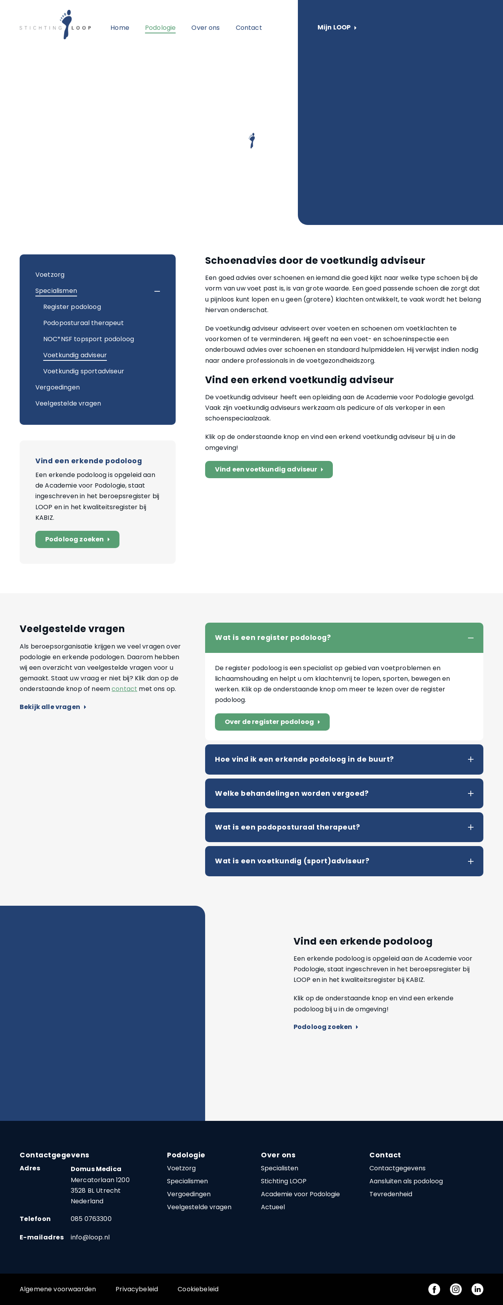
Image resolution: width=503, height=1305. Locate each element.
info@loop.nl (90, 1237)
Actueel (273, 1207)
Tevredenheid (390, 1194)
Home (119, 27)
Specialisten (279, 1168)
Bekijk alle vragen (53, 707)
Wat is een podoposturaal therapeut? (287, 827)
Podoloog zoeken (79, 540)
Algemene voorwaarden (58, 1289)
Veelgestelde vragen (68, 403)
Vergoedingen (57, 387)
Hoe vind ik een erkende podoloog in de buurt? (304, 759)
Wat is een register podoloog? (273, 637)
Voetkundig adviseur (75, 355)
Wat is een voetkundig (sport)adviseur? (292, 861)
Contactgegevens (397, 1168)
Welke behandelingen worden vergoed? (292, 793)
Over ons (205, 27)
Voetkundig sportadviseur (83, 371)
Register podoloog (72, 306)
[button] (150, 291)
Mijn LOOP (337, 28)
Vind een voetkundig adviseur (271, 470)
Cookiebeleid (198, 1289)
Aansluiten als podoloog (406, 1181)
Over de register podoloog (274, 722)
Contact (249, 27)
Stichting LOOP (284, 1181)
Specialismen (56, 290)
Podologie (160, 27)
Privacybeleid (137, 1289)
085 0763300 (91, 1218)
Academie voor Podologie (300, 1194)
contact (124, 688)
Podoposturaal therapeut (83, 322)
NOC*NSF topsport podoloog (88, 339)
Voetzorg (49, 274)
